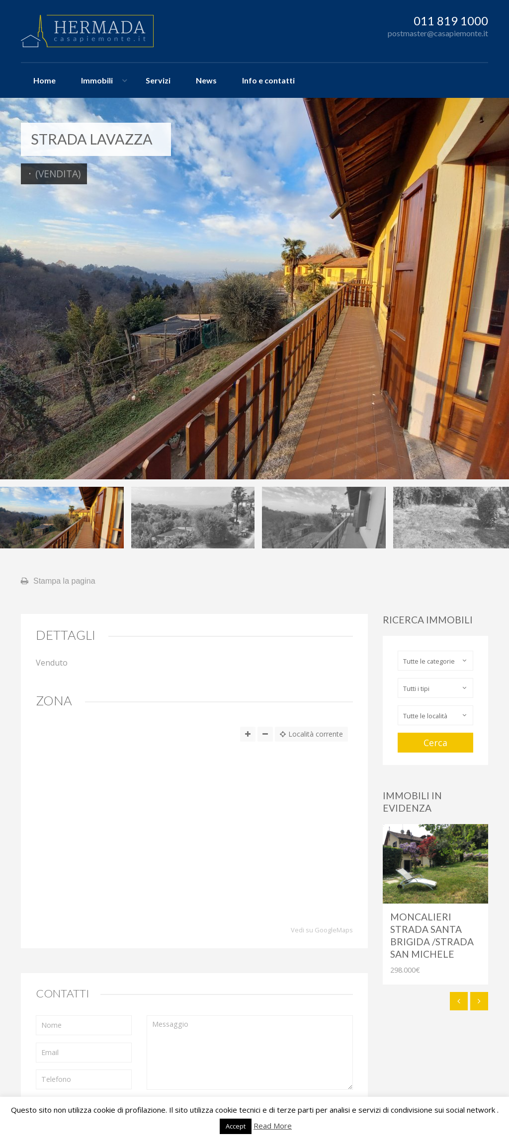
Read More (273, 1126)
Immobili (97, 80)
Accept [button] (236, 1126)
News (206, 80)
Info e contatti (268, 80)
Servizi (158, 80)
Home (44, 80)
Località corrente (311, 734)
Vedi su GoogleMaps (322, 930)
